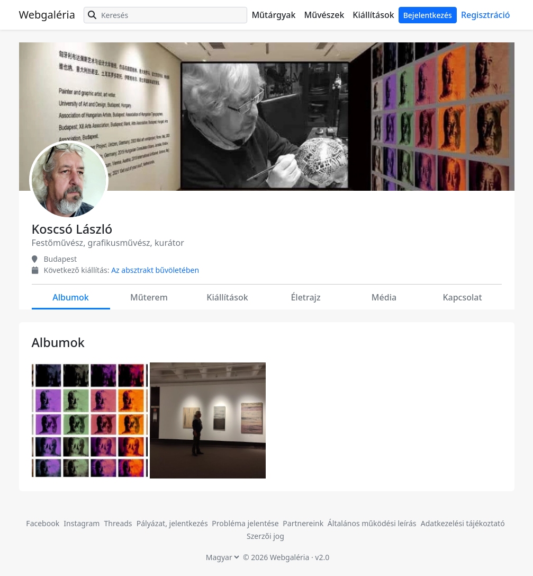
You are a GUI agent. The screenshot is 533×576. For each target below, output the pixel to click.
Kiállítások (373, 15)
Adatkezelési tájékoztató (463, 523)
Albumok (70, 297)
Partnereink (304, 523)
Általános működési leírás (372, 523)
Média (384, 297)
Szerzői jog (265, 536)
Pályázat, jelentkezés (173, 523)
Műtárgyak (273, 15)
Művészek (324, 15)
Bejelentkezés (427, 15)
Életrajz (305, 297)
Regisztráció (485, 15)
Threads (118, 523)
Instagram (82, 523)
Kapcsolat (462, 297)
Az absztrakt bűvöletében (155, 270)
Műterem (149, 297)
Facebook (42, 523)
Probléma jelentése (246, 523)
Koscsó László (72, 228)
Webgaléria (47, 14)
